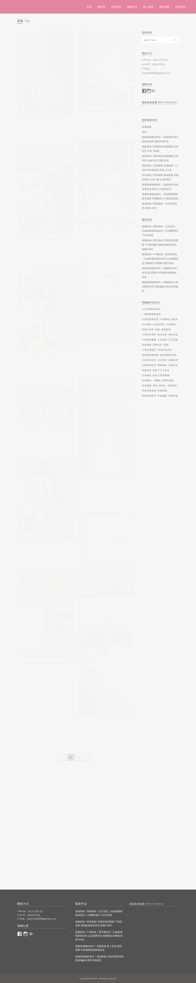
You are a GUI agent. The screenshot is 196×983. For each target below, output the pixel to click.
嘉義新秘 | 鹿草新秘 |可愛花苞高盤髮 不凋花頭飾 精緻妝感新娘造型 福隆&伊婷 (160, 245)
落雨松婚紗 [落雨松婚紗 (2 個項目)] (168, 380)
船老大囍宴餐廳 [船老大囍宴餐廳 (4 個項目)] (161, 375)
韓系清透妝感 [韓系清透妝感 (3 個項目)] (149, 390)
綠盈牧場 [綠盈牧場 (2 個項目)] (146, 370)
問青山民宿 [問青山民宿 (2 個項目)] (148, 329)
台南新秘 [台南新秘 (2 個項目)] (171, 324)
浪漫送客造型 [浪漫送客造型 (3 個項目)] (165, 350)
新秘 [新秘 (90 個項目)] (166, 344)
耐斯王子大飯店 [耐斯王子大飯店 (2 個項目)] (161, 370)
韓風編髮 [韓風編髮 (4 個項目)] (162, 395)
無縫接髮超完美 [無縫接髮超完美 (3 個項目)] (168, 355)
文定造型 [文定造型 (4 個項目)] (173, 339)
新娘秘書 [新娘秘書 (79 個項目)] (146, 344)
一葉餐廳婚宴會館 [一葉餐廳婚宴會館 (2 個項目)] (151, 314)
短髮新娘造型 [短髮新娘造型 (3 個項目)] (149, 365)
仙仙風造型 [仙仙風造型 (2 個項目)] (159, 324)
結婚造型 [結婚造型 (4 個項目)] (173, 365)
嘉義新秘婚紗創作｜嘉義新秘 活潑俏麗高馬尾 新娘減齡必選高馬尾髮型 (160, 286)
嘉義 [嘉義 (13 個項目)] (157, 329)
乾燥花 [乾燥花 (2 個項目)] (174, 319)
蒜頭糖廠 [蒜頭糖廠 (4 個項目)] (146, 385)
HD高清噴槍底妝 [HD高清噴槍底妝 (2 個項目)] (151, 309)
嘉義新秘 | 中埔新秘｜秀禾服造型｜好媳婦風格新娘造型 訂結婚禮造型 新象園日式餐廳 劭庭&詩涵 (160, 258)
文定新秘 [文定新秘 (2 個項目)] (162, 339)
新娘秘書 (146, 126)
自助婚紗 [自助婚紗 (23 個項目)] (146, 375)
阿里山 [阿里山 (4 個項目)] (162, 385)
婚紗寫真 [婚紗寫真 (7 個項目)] (162, 334)
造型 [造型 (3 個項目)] (155, 385)
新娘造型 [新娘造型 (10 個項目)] (157, 344)
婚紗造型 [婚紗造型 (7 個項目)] (173, 334)
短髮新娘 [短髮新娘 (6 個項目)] (173, 360)
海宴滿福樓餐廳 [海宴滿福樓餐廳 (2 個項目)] (150, 355)
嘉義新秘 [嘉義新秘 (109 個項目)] (166, 329)
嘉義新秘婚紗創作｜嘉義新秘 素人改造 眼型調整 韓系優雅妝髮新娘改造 (160, 272)
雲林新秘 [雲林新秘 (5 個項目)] (172, 385)
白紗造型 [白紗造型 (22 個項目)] (162, 360)
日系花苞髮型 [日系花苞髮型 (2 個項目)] (149, 350)
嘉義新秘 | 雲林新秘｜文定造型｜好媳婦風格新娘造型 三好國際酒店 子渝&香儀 (160, 231)
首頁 (144, 132)
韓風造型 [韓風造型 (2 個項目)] (173, 395)
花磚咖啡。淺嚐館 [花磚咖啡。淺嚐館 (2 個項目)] (151, 380)
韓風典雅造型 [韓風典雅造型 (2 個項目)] (149, 395)
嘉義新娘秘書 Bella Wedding (159, 102)
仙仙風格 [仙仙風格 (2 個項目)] (146, 324)
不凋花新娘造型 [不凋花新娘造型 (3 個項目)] (150, 319)
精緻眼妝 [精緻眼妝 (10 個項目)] (162, 365)
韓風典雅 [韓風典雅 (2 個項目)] (162, 390)
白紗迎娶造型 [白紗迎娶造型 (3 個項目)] (149, 360)
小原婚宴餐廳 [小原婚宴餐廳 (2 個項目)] (149, 339)
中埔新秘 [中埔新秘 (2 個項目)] (164, 319)
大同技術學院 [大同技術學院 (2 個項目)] (149, 334)
